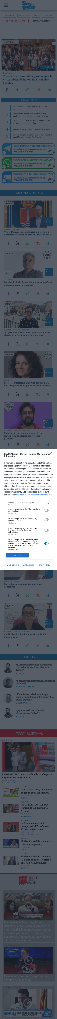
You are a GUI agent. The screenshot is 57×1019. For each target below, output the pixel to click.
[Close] (51, 454)
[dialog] (28, 509)
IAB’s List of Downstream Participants (32, 495)
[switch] (46, 510)
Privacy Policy (44, 565)
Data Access (28, 565)
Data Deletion (13, 565)
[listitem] (28, 504)
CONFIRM (17, 555)
